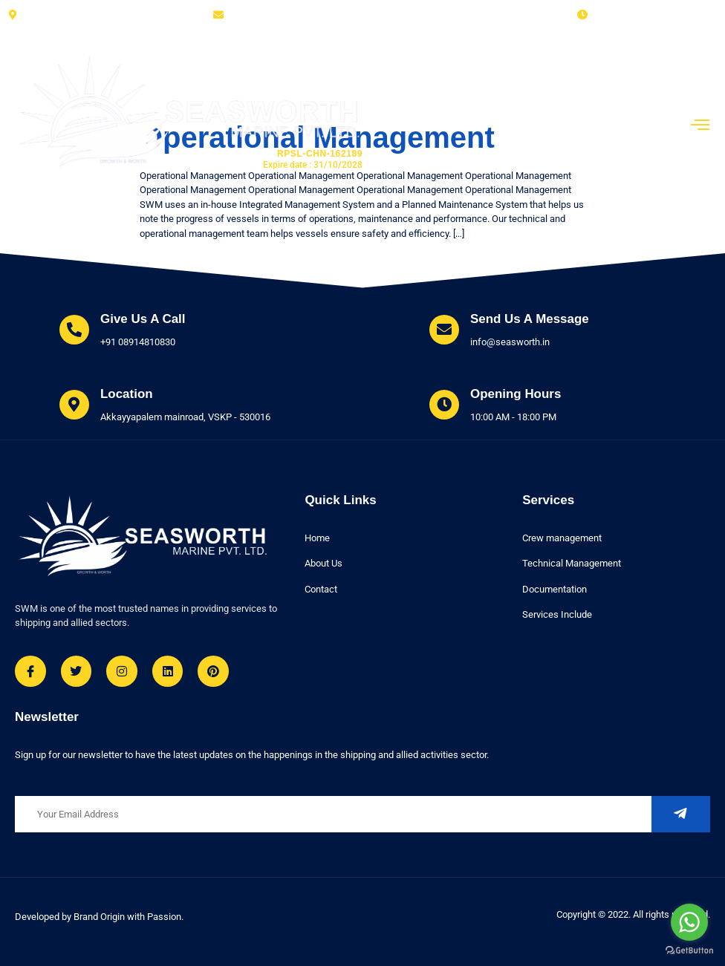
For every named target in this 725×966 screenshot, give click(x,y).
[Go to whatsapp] (689, 922)
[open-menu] (700, 126)
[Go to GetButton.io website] (689, 951)
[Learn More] (122, 330)
